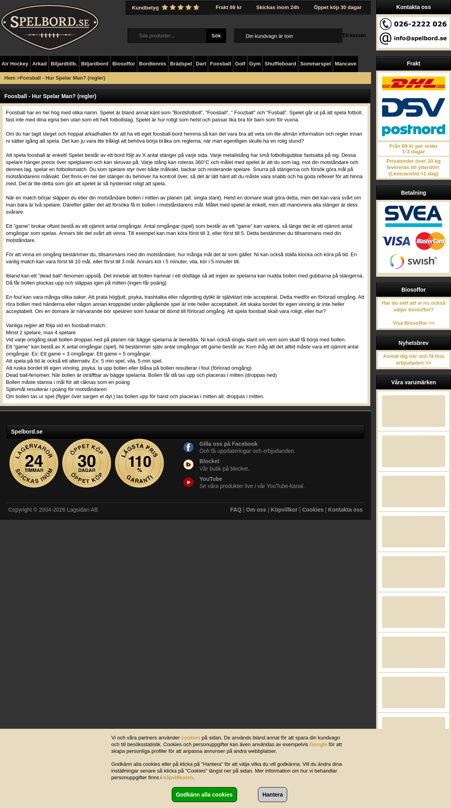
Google (318, 744)
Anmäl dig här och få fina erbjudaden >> (413, 359)
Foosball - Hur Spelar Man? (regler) (62, 78)
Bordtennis (152, 64)
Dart (201, 64)
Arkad (39, 64)
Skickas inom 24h (277, 7)
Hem (9, 78)
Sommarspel (315, 64)
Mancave (345, 64)
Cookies (312, 509)
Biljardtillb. (64, 64)
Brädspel (181, 64)
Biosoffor (123, 64)
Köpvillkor (284, 509)
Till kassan (354, 35)
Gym (255, 64)
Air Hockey (15, 64)
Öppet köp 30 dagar (338, 7)
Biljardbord (94, 64)
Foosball (220, 64)
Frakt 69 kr (229, 7)
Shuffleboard (280, 64)
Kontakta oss (345, 509)
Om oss (256, 509)
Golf (240, 64)
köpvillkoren (178, 777)
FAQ (235, 509)
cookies (190, 738)
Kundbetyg (166, 7)
